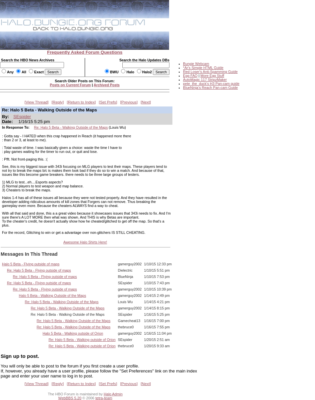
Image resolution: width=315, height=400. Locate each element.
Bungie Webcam (196, 64)
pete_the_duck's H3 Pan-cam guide (211, 84)
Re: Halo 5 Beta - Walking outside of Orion (81, 340)
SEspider (22, 116)
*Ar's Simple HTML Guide (203, 68)
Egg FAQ (190, 76)
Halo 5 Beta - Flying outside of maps (30, 264)
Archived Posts (107, 85)
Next (146, 102)
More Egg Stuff (212, 76)
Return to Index (81, 102)
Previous (129, 102)
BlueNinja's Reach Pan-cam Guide (210, 88)
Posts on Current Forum (70, 85)
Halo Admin (113, 394)
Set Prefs (108, 102)
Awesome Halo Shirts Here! (85, 242)
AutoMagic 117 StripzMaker (205, 80)
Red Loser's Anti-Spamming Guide (210, 72)
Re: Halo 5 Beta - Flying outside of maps (39, 270)
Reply (58, 102)
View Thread (36, 102)
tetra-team (103, 398)
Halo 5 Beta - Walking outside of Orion (72, 333)
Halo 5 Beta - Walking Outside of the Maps (52, 296)
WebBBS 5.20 (70, 398)
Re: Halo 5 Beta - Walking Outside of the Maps (71, 127)
